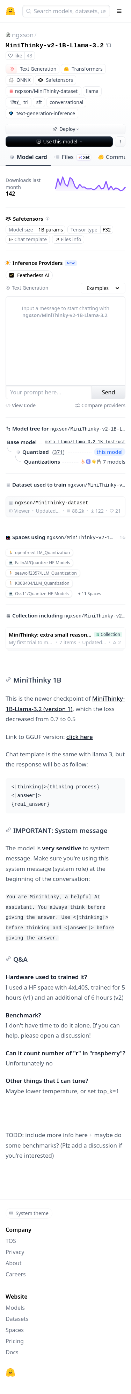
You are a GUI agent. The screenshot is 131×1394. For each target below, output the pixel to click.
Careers (16, 1274)
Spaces (15, 1330)
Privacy (15, 1252)
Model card (28, 157)
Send (108, 392)
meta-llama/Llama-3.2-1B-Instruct (85, 442)
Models (15, 1308)
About (13, 1263)
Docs (12, 1352)
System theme (29, 1213)
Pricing (15, 1341)
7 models (114, 461)
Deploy (66, 129)
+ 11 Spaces (89, 594)
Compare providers (100, 405)
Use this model (60, 141)
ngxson (23, 35)
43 (29, 55)
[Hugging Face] (10, 1372)
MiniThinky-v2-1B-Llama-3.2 (55, 45)
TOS (11, 1241)
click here (79, 737)
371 (58, 451)
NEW (70, 263)
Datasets (17, 1319)
